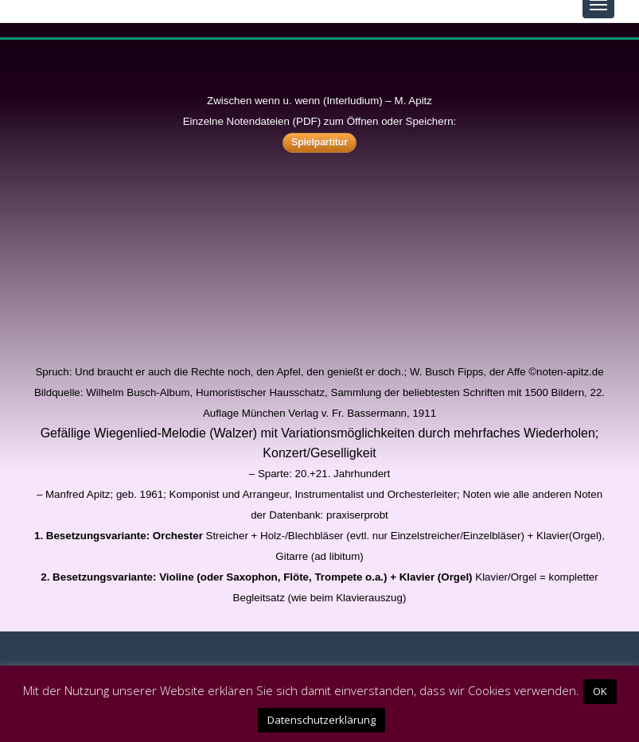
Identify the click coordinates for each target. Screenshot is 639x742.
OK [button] (600, 691)
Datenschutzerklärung (321, 720)
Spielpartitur (319, 142)
